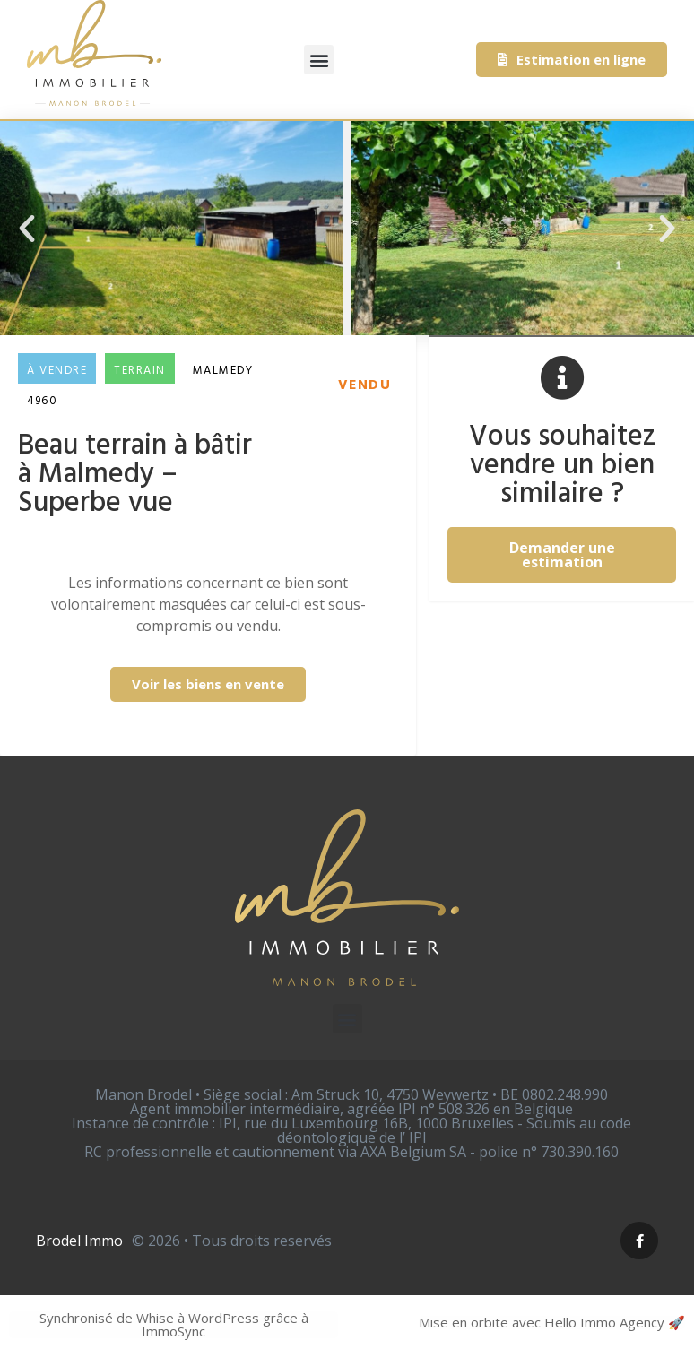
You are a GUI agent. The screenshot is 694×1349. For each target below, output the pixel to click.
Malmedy (223, 370)
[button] (319, 59)
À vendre (57, 370)
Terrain (140, 370)
